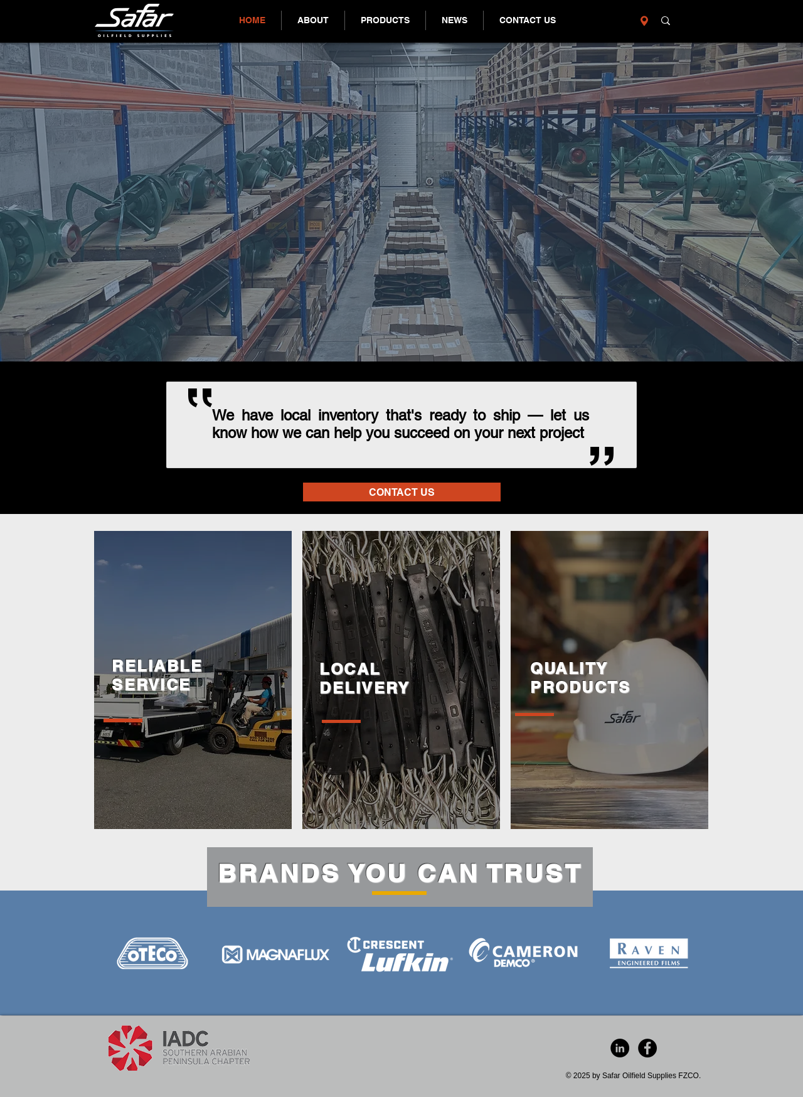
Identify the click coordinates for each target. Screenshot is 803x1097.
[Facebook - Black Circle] (647, 1048)
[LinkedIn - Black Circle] (619, 1048)
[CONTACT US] (402, 492)
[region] (193, 680)
